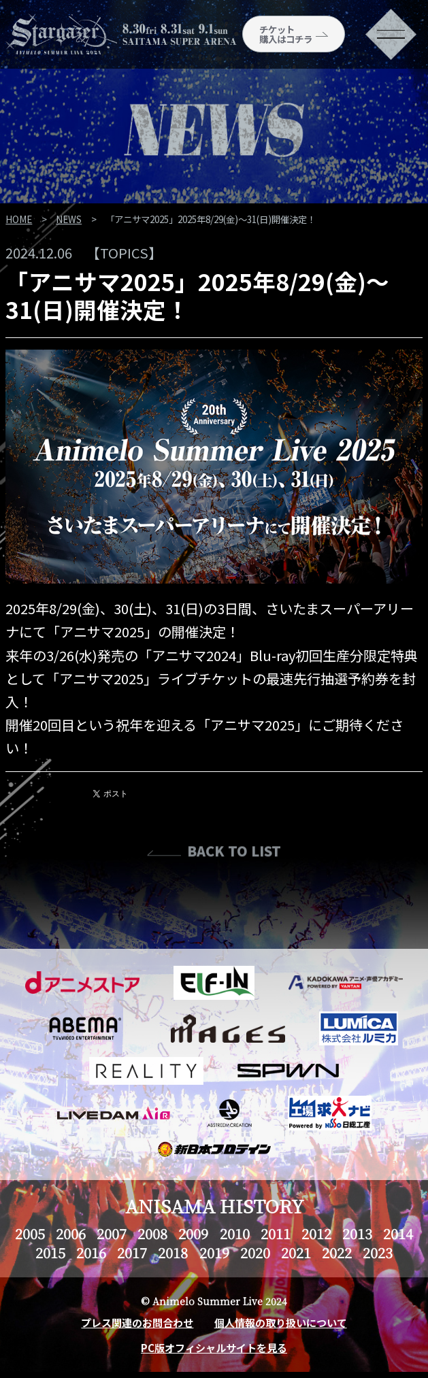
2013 (357, 1233)
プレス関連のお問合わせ (137, 1322)
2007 (112, 1233)
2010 (235, 1233)
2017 (132, 1252)
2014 (398, 1233)
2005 (30, 1233)
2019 (214, 1252)
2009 (193, 1233)
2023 (378, 1252)
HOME (18, 219)
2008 (152, 1233)
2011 (276, 1233)
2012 (316, 1233)
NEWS (69, 219)
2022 (337, 1252)
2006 (71, 1233)
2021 (296, 1252)
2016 (91, 1252)
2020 (255, 1252)
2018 (173, 1252)
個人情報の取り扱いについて (280, 1322)
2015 (50, 1252)
